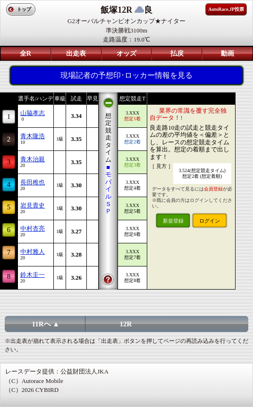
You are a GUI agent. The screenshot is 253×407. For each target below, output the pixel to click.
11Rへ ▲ (46, 324)
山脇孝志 (32, 112)
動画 (227, 53)
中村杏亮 (32, 228)
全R (25, 53)
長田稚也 (32, 182)
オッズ (126, 53)
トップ (24, 9)
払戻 (177, 53)
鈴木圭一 (32, 274)
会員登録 (213, 188)
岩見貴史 (32, 205)
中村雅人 (32, 251)
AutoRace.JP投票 (226, 9)
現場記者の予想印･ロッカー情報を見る (126, 75)
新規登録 (173, 221)
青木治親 (32, 159)
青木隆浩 (32, 136)
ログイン (209, 221)
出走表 (76, 53)
